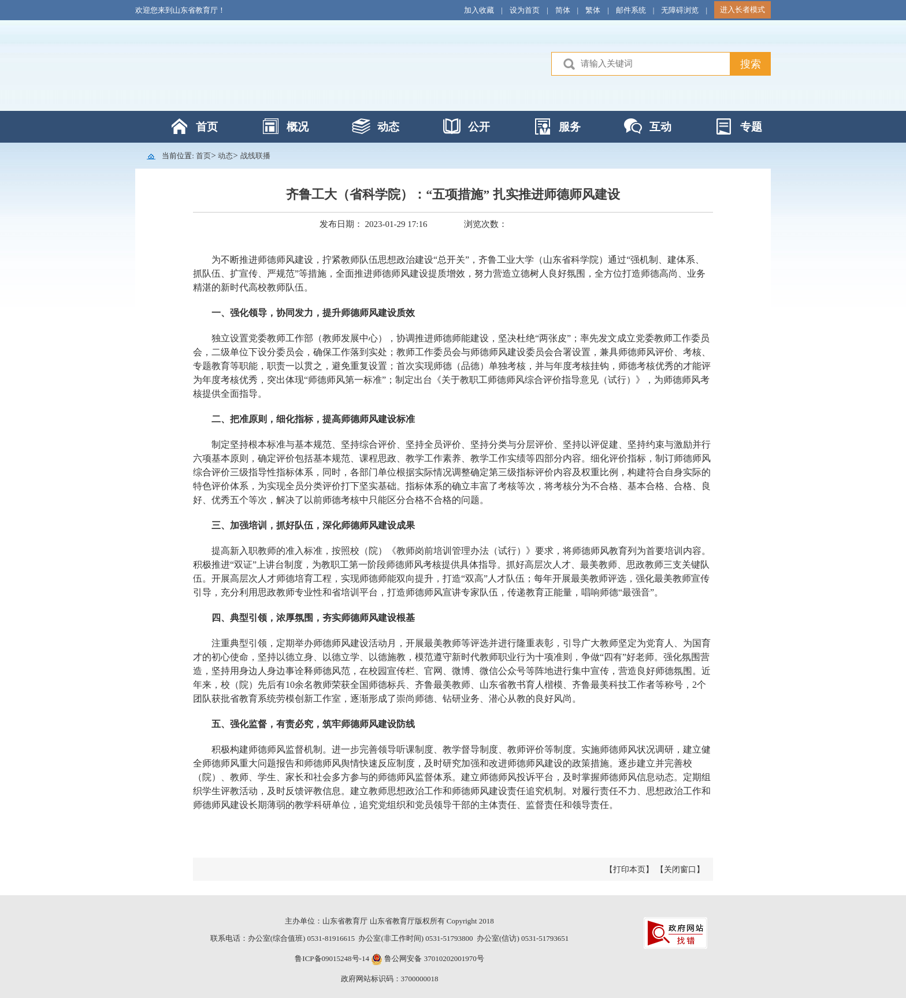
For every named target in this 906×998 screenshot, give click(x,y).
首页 (207, 127)
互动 (660, 127)
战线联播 (255, 155)
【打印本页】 (629, 869)
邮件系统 (631, 10)
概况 (298, 127)
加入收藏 (479, 10)
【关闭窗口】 (680, 869)
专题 (751, 127)
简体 (562, 10)
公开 (479, 127)
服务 (570, 127)
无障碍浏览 (680, 10)
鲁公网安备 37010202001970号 (433, 958)
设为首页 (525, 10)
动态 (388, 127)
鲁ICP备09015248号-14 (332, 958)
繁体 (592, 10)
